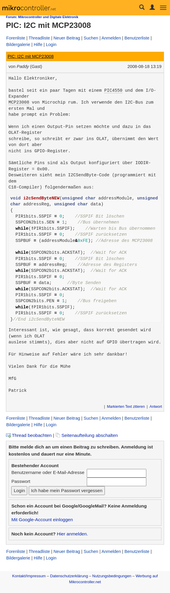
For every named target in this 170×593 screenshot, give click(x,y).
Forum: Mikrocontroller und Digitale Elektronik (42, 17)
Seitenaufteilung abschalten (86, 435)
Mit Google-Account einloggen (42, 519)
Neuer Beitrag (67, 38)
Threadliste (39, 38)
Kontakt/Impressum (29, 576)
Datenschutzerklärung (69, 576)
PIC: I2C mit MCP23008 (31, 56)
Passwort (20, 481)
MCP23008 (19, 102)
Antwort (156, 407)
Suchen (91, 38)
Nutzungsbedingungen (111, 576)
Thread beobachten (29, 435)
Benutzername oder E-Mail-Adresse (47, 472)
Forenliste (15, 38)
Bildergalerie (18, 44)
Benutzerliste (136, 38)
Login (51, 44)
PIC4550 (113, 90)
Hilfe (38, 44)
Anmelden (111, 38)
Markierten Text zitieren (126, 407)
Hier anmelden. (72, 533)
